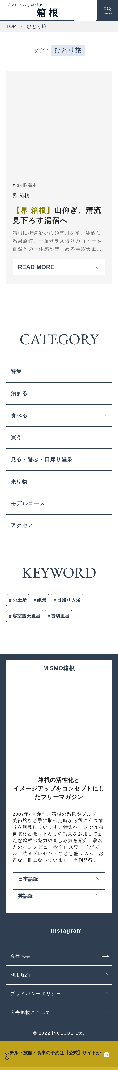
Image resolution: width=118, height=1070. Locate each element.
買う (16, 437)
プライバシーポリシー (35, 997)
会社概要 (20, 959)
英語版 (59, 899)
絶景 (42, 600)
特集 (16, 371)
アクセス (22, 525)
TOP (11, 26)
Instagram (59, 934)
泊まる (19, 393)
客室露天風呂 (27, 616)
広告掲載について (30, 1015)
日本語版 (59, 882)
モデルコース (28, 503)
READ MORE (59, 267)
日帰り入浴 (69, 600)
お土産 (20, 600)
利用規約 (20, 978)
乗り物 (19, 481)
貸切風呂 (60, 616)
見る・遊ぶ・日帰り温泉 (42, 459)
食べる (19, 415)
